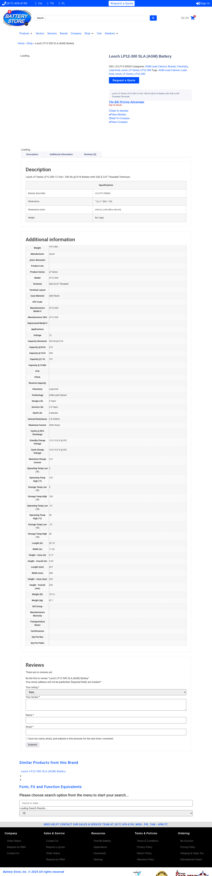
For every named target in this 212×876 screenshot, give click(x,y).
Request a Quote (124, 80)
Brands (172, 66)
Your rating (32, 687)
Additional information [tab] (61, 154)
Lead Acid (114, 70)
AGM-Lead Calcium (156, 66)
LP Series (134, 70)
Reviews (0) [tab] (90, 154)
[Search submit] (153, 18)
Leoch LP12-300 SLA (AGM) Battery (43, 771)
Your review (33, 697)
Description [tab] (32, 154)
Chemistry (182, 66)
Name (30, 715)
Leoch (124, 70)
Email (30, 727)
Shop (30, 43)
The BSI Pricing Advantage (126, 102)
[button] (26, 33)
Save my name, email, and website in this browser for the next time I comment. (71, 738)
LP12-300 (146, 70)
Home (21, 43)
